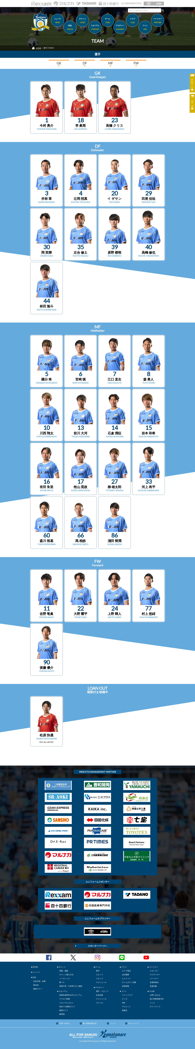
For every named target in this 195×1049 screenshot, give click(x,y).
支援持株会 (154, 982)
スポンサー (154, 971)
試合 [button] (70, 27)
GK (59, 63)
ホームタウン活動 (129, 982)
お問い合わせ (155, 995)
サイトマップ (155, 1006)
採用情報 (125, 986)
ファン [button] (145, 27)
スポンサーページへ (97, 946)
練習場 (62, 1014)
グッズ (124, 999)
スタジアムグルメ (66, 1003)
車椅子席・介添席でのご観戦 (70, 986)
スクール (99, 1003)
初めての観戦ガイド (67, 1006)
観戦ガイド (63, 1010)
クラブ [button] (132, 21)
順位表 (36, 985)
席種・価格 (63, 971)
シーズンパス (64, 978)
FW (136, 63)
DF (85, 63)
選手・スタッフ (102, 991)
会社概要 (125, 974)
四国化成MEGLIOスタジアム (70, 995)
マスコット (126, 1006)
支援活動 (153, 986)
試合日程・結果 (39, 981)
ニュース (57, 21)
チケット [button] (82, 21)
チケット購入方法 (66, 974)
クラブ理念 (126, 971)
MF (110, 63)
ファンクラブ (127, 995)
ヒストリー (126, 978)
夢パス (62, 982)
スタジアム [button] (95, 27)
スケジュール (101, 982)
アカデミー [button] (120, 27)
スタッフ (99, 974)
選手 (98, 971)
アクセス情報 (64, 999)
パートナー (154, 978)
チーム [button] (108, 21)
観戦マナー (37, 989)
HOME (38, 48)
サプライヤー (155, 974)
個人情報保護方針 (157, 999)
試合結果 (99, 995)
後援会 (124, 1010)
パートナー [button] (157, 21)
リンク (152, 1003)
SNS (123, 1003)
